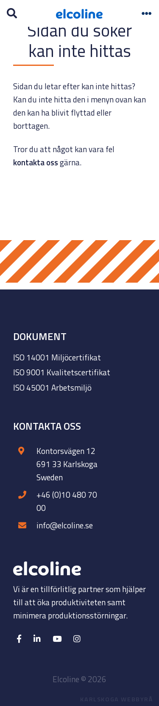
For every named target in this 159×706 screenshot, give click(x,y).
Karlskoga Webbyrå (116, 699)
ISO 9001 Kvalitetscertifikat (61, 372)
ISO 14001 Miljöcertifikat (57, 357)
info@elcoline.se (64, 525)
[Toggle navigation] (147, 14)
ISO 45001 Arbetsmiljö (52, 387)
